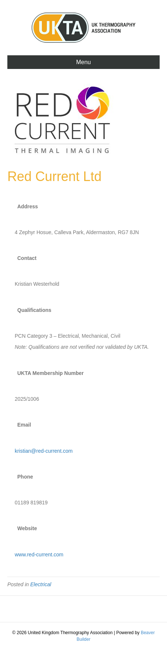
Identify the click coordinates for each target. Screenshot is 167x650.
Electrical (40, 584)
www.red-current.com (39, 554)
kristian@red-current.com (43, 451)
